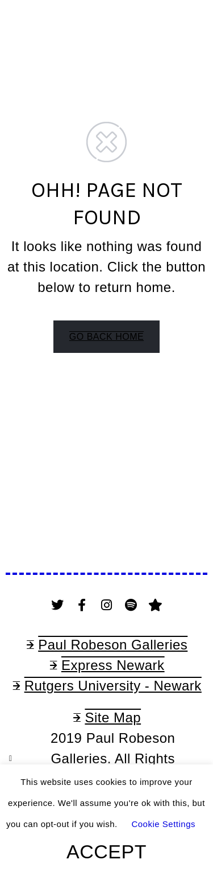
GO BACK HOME (106, 337)
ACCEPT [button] (106, 851)
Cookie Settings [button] (163, 824)
